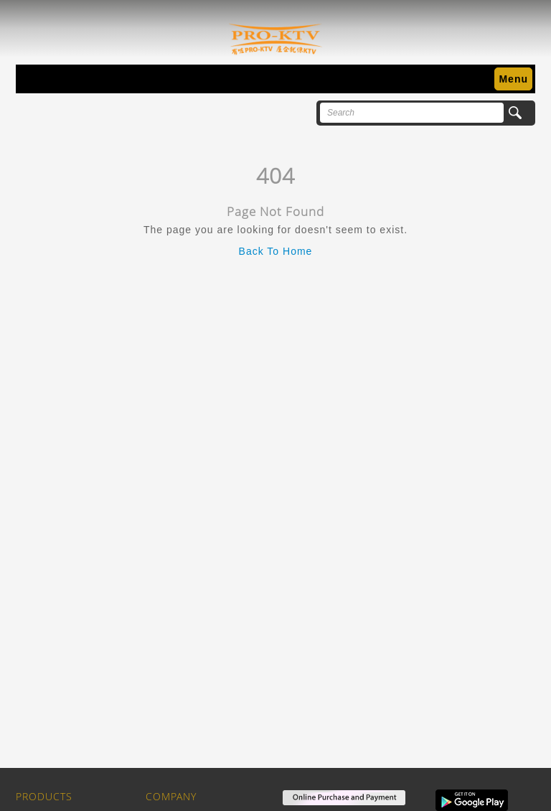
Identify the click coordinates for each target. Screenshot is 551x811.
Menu (513, 79)
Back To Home (276, 251)
